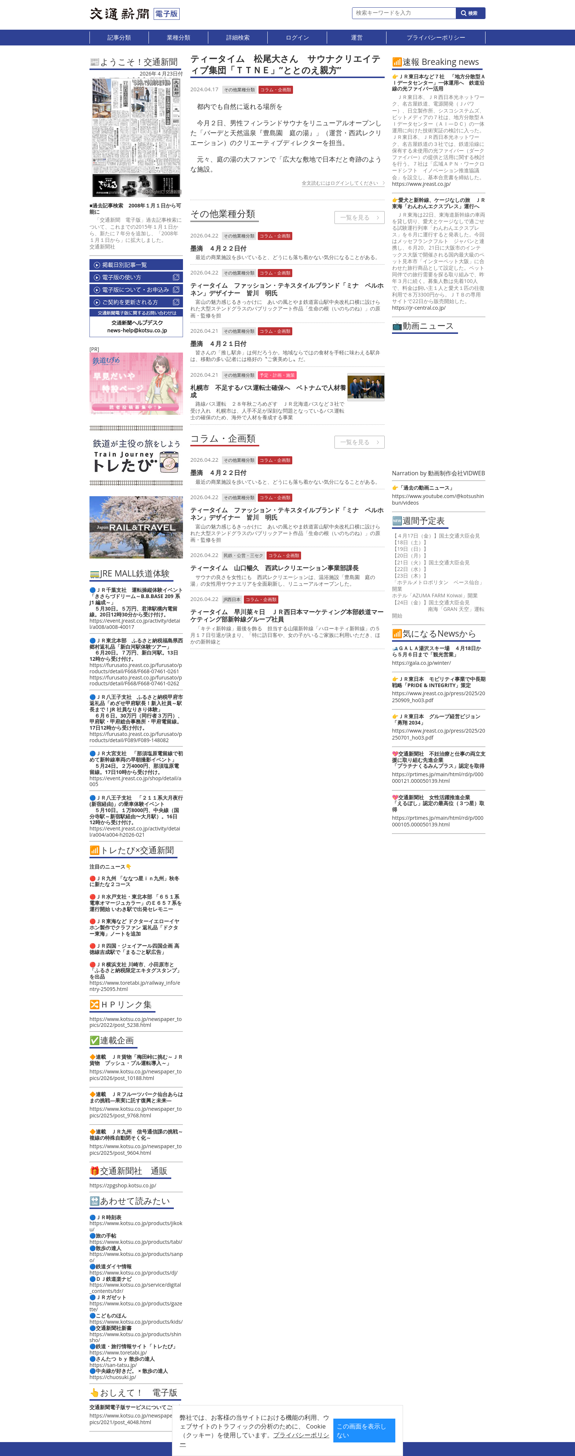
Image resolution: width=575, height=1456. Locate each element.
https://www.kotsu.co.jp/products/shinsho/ (135, 1337)
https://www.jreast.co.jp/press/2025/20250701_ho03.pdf (438, 734)
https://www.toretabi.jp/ (118, 1352)
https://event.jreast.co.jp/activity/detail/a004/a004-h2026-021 (134, 831)
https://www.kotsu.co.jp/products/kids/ (136, 1321)
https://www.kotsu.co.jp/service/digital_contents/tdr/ (135, 1287)
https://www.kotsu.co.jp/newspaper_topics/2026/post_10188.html (135, 1074)
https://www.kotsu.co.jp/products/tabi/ (135, 1241)
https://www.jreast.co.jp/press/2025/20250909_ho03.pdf (438, 696)
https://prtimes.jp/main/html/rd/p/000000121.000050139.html (437, 777)
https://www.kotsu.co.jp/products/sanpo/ (136, 1257)
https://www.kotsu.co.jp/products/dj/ (133, 1272)
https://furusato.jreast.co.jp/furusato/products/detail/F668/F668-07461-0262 (135, 680)
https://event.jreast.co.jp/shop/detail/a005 (135, 781)
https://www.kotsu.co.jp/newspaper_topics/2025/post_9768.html (135, 1112)
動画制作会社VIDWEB (456, 473)
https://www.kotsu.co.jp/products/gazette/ (135, 1306)
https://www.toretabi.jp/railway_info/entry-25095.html (134, 985)
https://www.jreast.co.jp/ (421, 183)
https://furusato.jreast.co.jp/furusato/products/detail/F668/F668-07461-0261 (135, 668)
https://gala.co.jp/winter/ (421, 662)
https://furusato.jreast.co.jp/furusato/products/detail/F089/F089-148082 (135, 737)
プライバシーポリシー (276, 1440)
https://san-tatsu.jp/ (113, 1364)
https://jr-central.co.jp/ (419, 307)
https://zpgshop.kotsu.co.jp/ (122, 1185)
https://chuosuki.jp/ (112, 1377)
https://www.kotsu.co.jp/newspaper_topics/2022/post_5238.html (135, 1022)
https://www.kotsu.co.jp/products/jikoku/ (135, 1226)
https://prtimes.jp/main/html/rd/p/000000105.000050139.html (437, 821)
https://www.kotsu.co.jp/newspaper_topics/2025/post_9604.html (135, 1149)
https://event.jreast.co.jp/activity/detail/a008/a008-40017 (134, 623)
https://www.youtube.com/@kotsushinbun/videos (438, 499)
